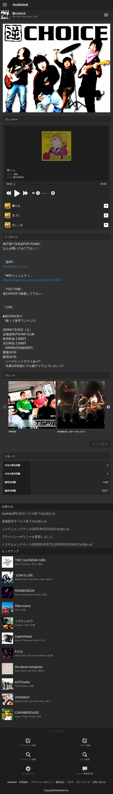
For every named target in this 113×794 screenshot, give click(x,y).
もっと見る (99, 443)
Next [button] (108, 407)
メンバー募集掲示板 (84, 771)
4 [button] (51, 436)
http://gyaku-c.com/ (15, 266)
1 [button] (34, 436)
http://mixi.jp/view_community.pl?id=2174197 (32, 280)
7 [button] (68, 436)
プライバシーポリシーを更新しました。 (29, 536)
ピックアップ (28, 771)
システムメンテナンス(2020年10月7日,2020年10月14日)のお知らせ (47, 544)
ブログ (70, 782)
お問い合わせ (99, 782)
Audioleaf (20, 5)
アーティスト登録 (28, 742)
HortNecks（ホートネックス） (81, 407)
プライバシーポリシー (42, 782)
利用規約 (23, 782)
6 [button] (62, 436)
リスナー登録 (84, 742)
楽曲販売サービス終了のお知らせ (24, 521)
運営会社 (60, 782)
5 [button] (56, 436)
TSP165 (32, 407)
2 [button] (40, 436)
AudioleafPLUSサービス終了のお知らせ (28, 513)
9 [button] (79, 436)
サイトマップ (83, 782)
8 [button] (73, 436)
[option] (32, 407)
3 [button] (45, 436)
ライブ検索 (84, 756)
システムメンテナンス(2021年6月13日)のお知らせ (35, 529)
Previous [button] (5, 407)
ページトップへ (56, 731)
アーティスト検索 (28, 756)
